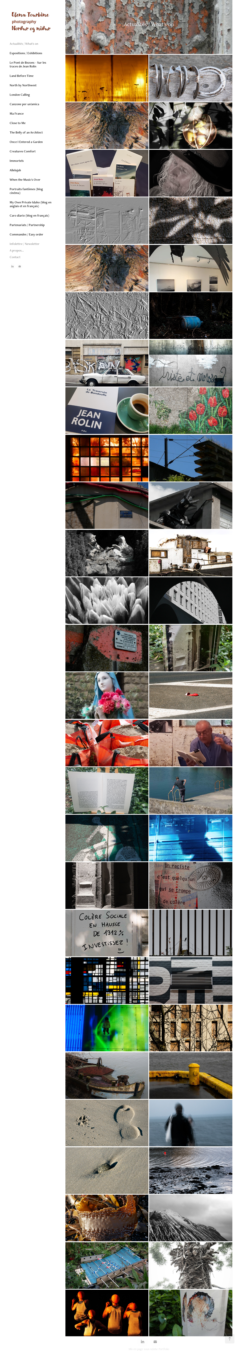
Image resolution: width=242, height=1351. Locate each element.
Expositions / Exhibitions (26, 53)
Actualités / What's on (24, 44)
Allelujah (15, 170)
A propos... (17, 250)
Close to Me (18, 123)
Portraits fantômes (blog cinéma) (26, 191)
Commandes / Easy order (26, 234)
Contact (15, 257)
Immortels (17, 161)
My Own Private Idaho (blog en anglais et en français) (30, 204)
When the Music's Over (25, 179)
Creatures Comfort (23, 151)
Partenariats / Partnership (27, 225)
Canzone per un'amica (24, 104)
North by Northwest (23, 85)
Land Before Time (21, 76)
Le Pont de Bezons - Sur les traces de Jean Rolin (28, 64)
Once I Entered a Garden (26, 142)
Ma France (17, 113)
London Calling (20, 95)
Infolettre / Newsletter (25, 244)
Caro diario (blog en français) (29, 215)
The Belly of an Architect (26, 132)
